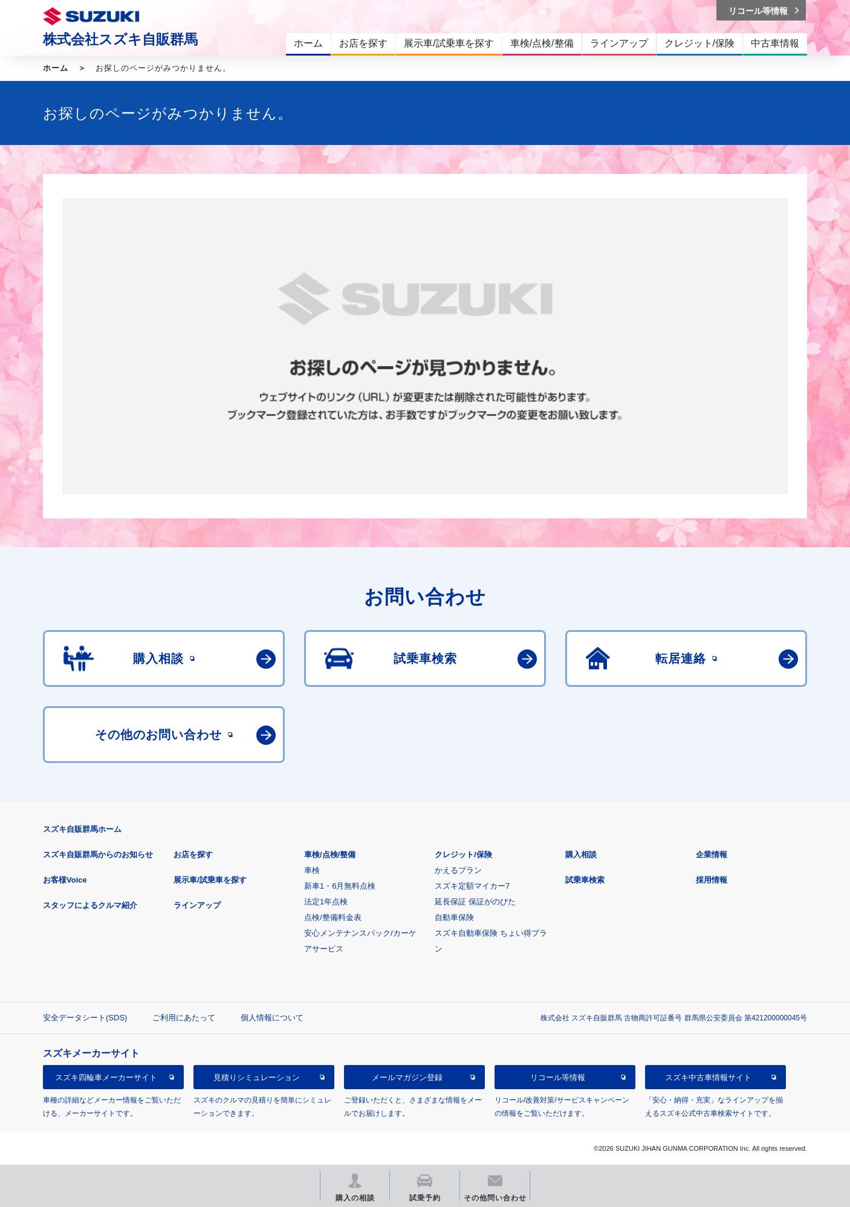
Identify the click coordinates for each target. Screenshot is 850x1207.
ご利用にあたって (183, 1017)
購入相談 (581, 854)
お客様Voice (65, 879)
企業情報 (711, 854)
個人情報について (272, 1017)
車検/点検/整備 (329, 854)
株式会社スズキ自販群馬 (120, 39)
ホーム (55, 67)
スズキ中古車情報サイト (708, 1077)
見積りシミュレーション (256, 1077)
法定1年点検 (326, 901)
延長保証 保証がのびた (475, 901)
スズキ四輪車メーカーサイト (106, 1077)
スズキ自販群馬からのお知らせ (98, 854)
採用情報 (711, 879)
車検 (312, 870)
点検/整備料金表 (333, 917)
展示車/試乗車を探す (210, 879)
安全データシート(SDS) (85, 1017)
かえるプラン (458, 870)
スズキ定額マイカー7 (472, 885)
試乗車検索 (585, 879)
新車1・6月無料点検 (339, 885)
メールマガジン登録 (407, 1077)
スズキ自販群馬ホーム (82, 829)
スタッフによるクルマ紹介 (90, 905)
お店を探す (193, 854)
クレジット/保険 (463, 854)
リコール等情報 (557, 1077)
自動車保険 (454, 917)
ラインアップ (197, 905)
